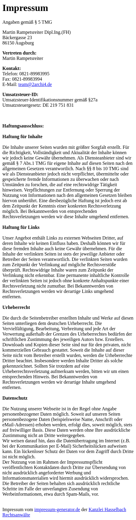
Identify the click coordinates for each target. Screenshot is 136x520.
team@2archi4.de (35, 84)
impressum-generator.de (57, 509)
